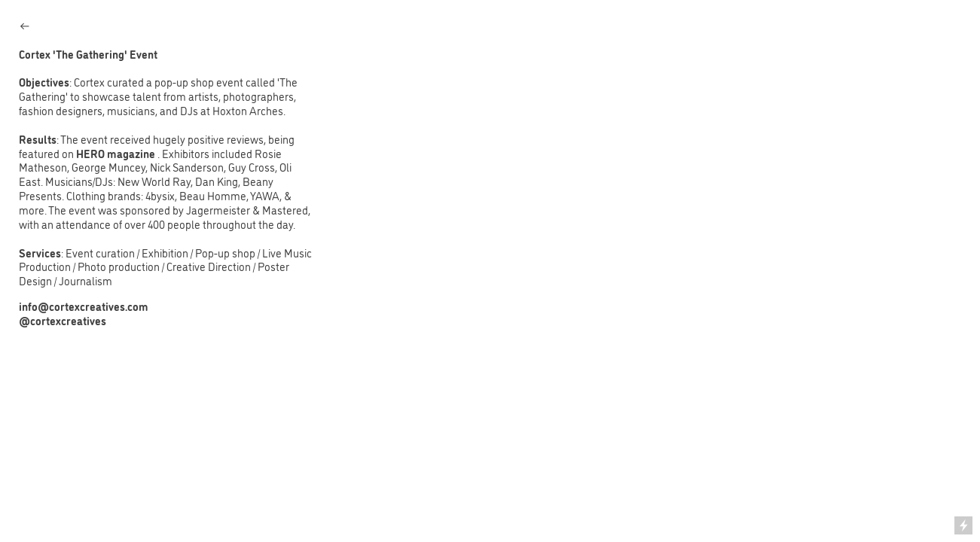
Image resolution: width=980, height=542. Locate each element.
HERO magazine (116, 153)
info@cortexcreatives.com (83, 306)
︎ (24, 25)
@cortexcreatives (62, 320)
